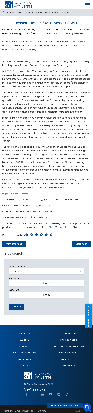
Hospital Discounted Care (68, 346)
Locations (24, 359)
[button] (87, 4)
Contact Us (68, 366)
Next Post (82, 244)
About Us (24, 333)
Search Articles (18, 266)
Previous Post (14, 244)
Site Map (24, 366)
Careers (24, 340)
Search (16, 306)
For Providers (68, 340)
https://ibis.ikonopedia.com (17, 193)
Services (24, 346)
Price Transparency (24, 353)
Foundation (69, 333)
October (29, 12)
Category (15, 278)
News (11, 12)
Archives (14, 290)
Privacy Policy (69, 359)
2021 (19, 12)
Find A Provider (68, 353)
